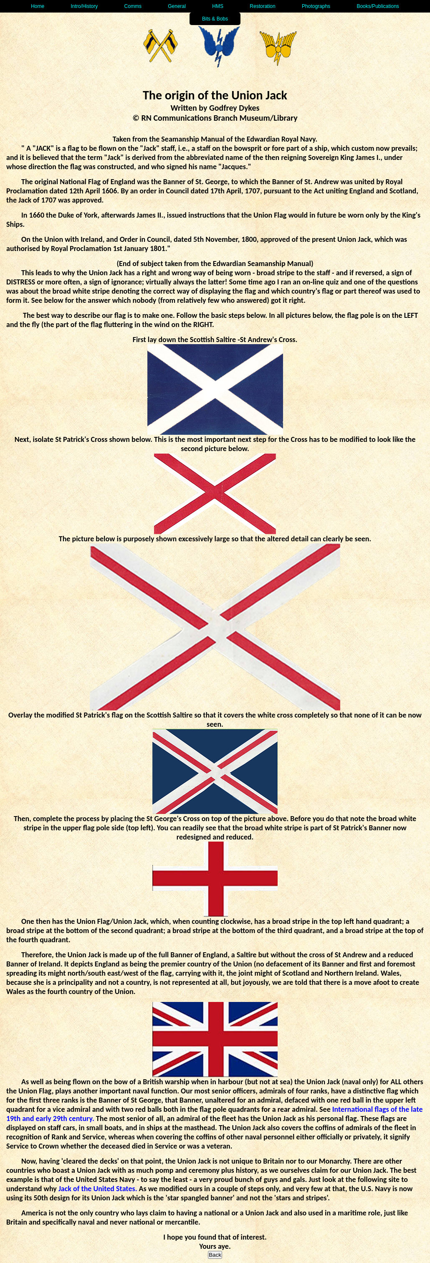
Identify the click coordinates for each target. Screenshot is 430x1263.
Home (37, 6)
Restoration (262, 6)
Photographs (316, 6)
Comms (133, 6)
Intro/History (84, 6)
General (177, 6)
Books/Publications (378, 6)
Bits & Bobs (215, 19)
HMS (217, 6)
